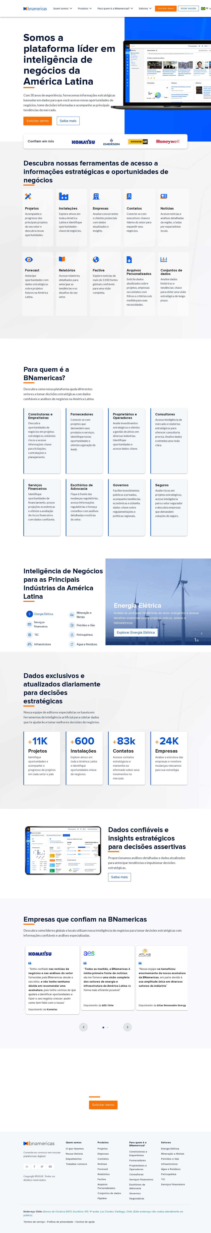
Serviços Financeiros (37, 624)
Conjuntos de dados (109, 1193)
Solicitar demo (166, 8)
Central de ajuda (85, 1222)
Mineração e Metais (80, 614)
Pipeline (102, 1198)
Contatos (103, 1159)
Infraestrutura (38, 644)
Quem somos (61, 8)
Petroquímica (81, 634)
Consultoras (136, 1174)
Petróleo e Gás (82, 625)
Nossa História (74, 1154)
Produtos (83, 8)
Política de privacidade (60, 1222)
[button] (103, 1027)
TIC (32, 634)
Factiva (102, 1179)
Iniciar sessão (188, 8)
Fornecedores (137, 1160)
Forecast (103, 1169)
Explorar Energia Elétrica (136, 632)
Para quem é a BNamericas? (114, 8)
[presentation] (189, 634)
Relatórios (104, 1174)
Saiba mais (68, 121)
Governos (135, 1193)
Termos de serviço (34, 1222)
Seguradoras (136, 1198)
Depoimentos (74, 1159)
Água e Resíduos (83, 644)
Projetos (103, 1149)
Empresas (103, 1154)
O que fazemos (75, 1149)
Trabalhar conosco (76, 1164)
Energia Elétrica (39, 614)
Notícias (102, 1164)
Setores (144, 8)
